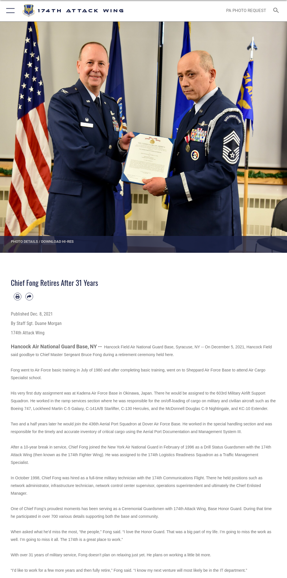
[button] (9, 10)
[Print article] (17, 296)
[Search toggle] (277, 10)
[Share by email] (29, 296)
